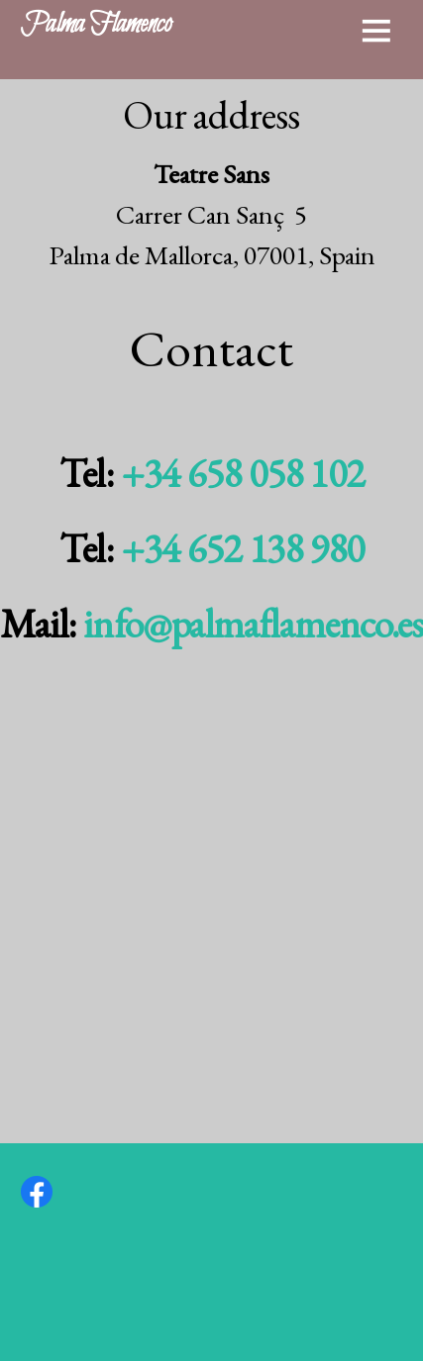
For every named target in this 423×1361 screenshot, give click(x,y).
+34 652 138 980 (242, 548)
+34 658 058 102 (242, 473)
